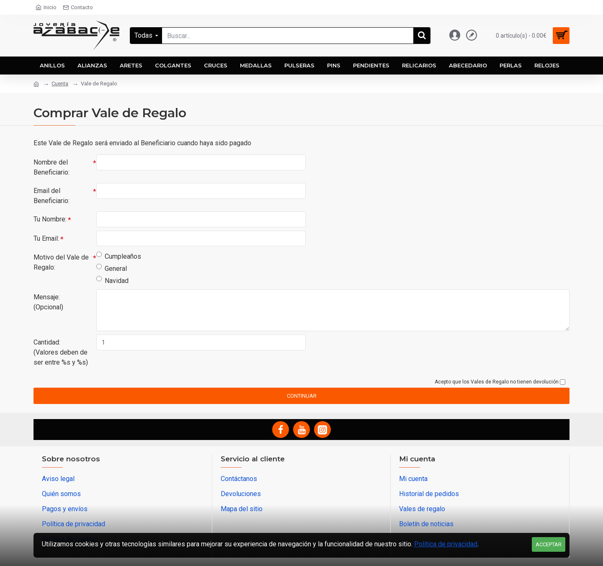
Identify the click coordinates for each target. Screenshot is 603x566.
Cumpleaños (118, 256)
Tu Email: (46, 238)
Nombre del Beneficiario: (52, 167)
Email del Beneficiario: (52, 196)
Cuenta (60, 83)
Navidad (112, 280)
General (111, 268)
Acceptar (549, 544)
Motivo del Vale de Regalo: (61, 263)
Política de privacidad (445, 544)
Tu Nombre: (50, 219)
